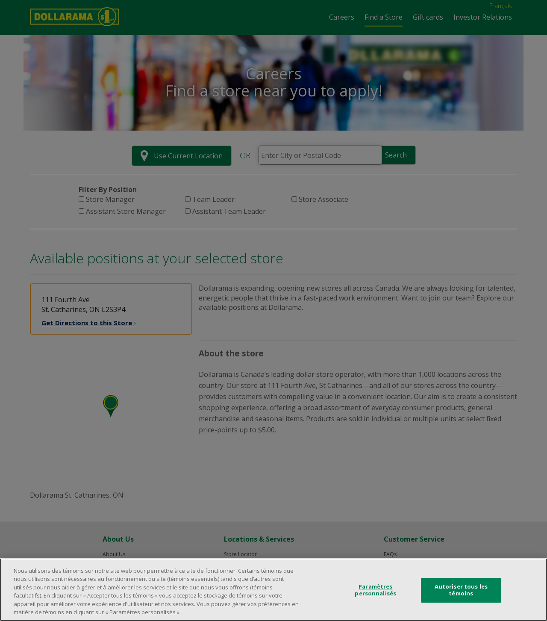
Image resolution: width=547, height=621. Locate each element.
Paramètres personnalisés (375, 590)
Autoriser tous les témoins (461, 590)
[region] (273, 589)
